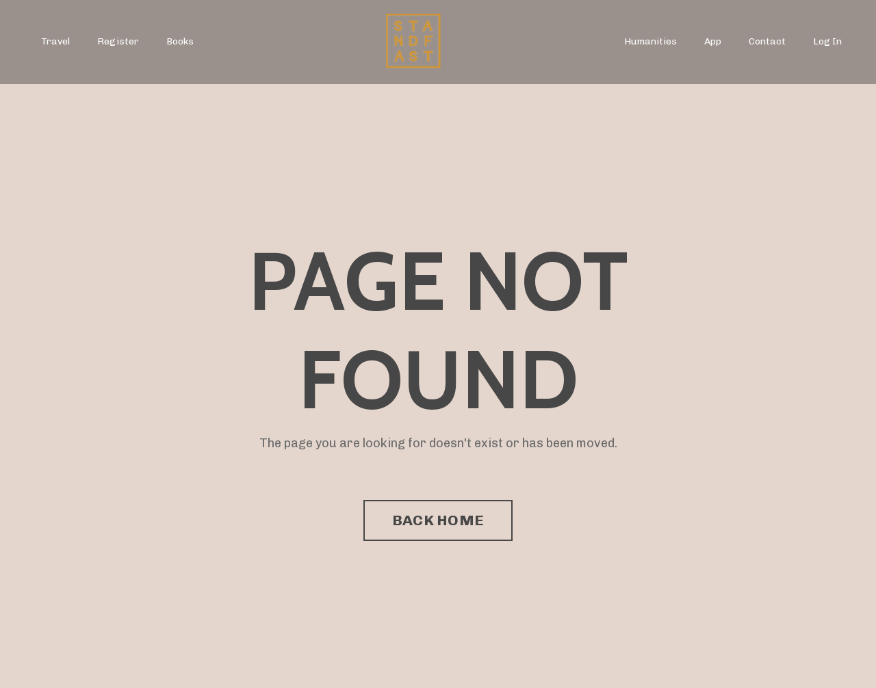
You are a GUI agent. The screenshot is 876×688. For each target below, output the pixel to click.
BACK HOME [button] (438, 520)
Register (118, 41)
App (712, 41)
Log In (827, 41)
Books (180, 41)
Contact (767, 41)
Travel (55, 41)
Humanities (650, 41)
